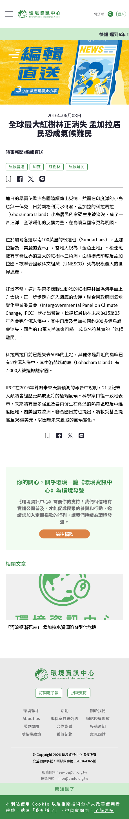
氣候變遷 (17, 166)
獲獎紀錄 (64, 734)
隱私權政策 (31, 734)
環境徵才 (31, 710)
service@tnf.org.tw (73, 772)
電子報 (99, 14)
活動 (64, 710)
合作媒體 (64, 726)
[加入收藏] (8, 179)
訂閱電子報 (49, 692)
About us (31, 718)
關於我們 (98, 710)
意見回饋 (98, 734)
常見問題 (31, 726)
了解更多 (104, 810)
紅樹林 (55, 166)
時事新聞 (15, 152)
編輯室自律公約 (64, 718)
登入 (121, 13)
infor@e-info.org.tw (73, 778)
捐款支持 (79, 692)
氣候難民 (76, 166)
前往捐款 (64, 534)
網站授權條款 (98, 718)
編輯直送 (34, 152)
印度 (37, 166)
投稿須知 (98, 726)
